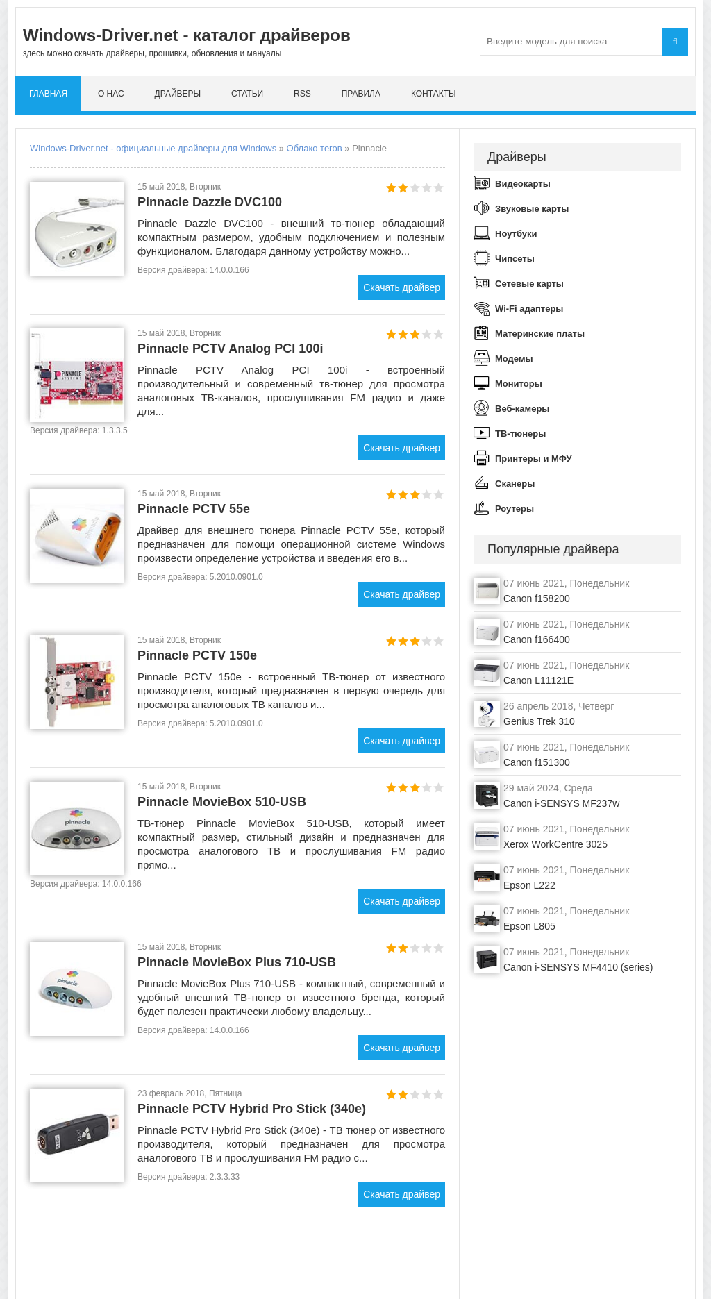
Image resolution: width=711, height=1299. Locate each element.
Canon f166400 (536, 639)
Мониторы (518, 383)
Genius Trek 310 (539, 721)
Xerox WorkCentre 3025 (555, 844)
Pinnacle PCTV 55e (193, 509)
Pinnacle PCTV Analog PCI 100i (230, 348)
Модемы (514, 358)
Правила (361, 94)
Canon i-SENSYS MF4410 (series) (578, 967)
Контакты (433, 94)
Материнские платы (540, 333)
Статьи (247, 94)
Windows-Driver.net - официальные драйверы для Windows (153, 148)
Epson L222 (529, 885)
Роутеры (514, 508)
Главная (48, 94)
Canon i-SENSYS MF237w (561, 803)
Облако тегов (314, 148)
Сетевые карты (529, 283)
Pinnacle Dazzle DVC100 (209, 202)
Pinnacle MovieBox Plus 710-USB (236, 962)
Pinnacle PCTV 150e (197, 655)
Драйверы (178, 94)
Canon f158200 (536, 598)
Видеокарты (523, 183)
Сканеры (515, 483)
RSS (302, 94)
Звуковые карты (532, 208)
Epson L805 (529, 926)
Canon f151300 (536, 762)
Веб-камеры (522, 408)
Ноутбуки (516, 233)
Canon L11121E (538, 680)
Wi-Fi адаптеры (529, 308)
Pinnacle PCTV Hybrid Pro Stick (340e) (251, 1109)
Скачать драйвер (401, 287)
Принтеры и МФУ (533, 458)
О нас (111, 94)
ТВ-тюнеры (520, 433)
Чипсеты (515, 258)
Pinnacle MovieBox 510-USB (221, 802)
